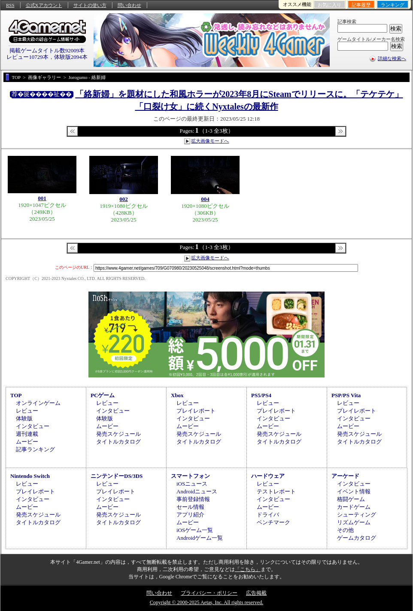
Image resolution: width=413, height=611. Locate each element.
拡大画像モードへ (210, 140)
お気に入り (329, 4)
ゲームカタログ (356, 538)
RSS (10, 5)
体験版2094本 (71, 57)
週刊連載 (27, 434)
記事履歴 (361, 4)
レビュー (27, 410)
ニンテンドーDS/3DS (117, 476)
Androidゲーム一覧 (199, 538)
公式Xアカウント (44, 5)
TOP (16, 395)
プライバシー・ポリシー (209, 593)
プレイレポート (196, 410)
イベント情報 (353, 491)
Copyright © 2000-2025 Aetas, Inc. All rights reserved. (206, 602)
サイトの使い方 (89, 5)
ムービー (27, 441)
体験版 (24, 418)
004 (205, 199)
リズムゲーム (353, 522)
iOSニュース (191, 483)
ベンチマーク (273, 522)
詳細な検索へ (392, 58)
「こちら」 (248, 569)
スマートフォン (190, 476)
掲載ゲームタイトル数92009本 (47, 50)
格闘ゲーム (351, 499)
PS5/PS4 (261, 395)
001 (42, 198)
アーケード (345, 476)
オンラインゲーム (38, 403)
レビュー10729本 (27, 57)
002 (123, 199)
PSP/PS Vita (346, 395)
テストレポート (276, 491)
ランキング (392, 4)
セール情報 (190, 507)
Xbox (177, 395)
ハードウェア (268, 476)
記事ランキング (35, 449)
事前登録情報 (193, 499)
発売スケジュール (118, 434)
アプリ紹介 (190, 514)
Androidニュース (196, 491)
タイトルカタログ (118, 441)
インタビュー (32, 426)
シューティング (356, 514)
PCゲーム (103, 395)
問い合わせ (129, 5)
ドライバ (268, 514)
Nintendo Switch (30, 476)
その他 (345, 530)
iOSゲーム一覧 (194, 530)
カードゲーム (353, 507)
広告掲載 (256, 593)
